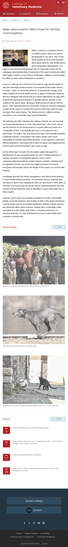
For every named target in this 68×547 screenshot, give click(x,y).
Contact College (34, 500)
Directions (8, 14)
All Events (57, 419)
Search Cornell (58, 2)
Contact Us (25, 14)
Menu (63, 2)
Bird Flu (58, 14)
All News (58, 227)
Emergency (42, 14)
